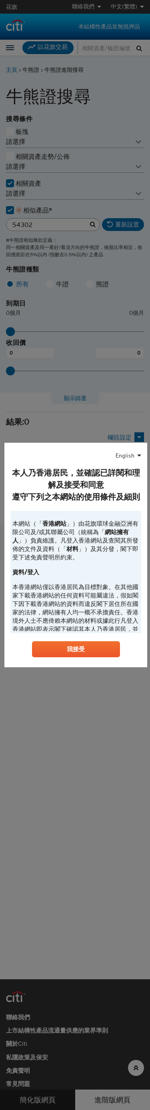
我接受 (76, 649)
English (125, 456)
